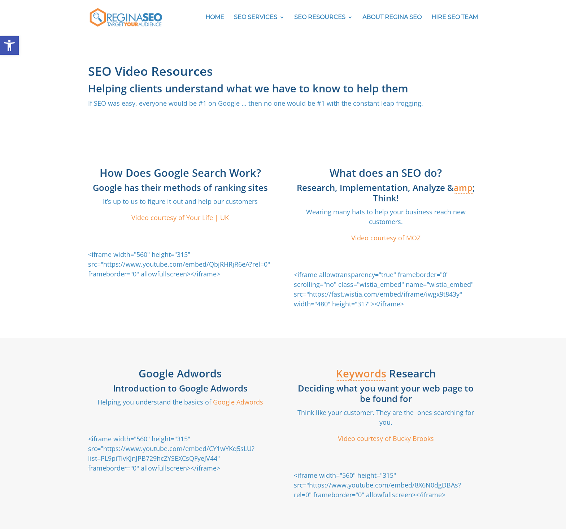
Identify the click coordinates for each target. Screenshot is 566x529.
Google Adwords (237, 402)
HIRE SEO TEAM (454, 18)
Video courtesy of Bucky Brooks (386, 438)
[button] (9, 45)
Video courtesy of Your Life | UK (180, 217)
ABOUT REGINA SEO (392, 18)
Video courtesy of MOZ (386, 237)
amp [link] (463, 187)
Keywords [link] (361, 373)
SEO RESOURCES (319, 18)
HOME (214, 18)
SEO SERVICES (255, 18)
